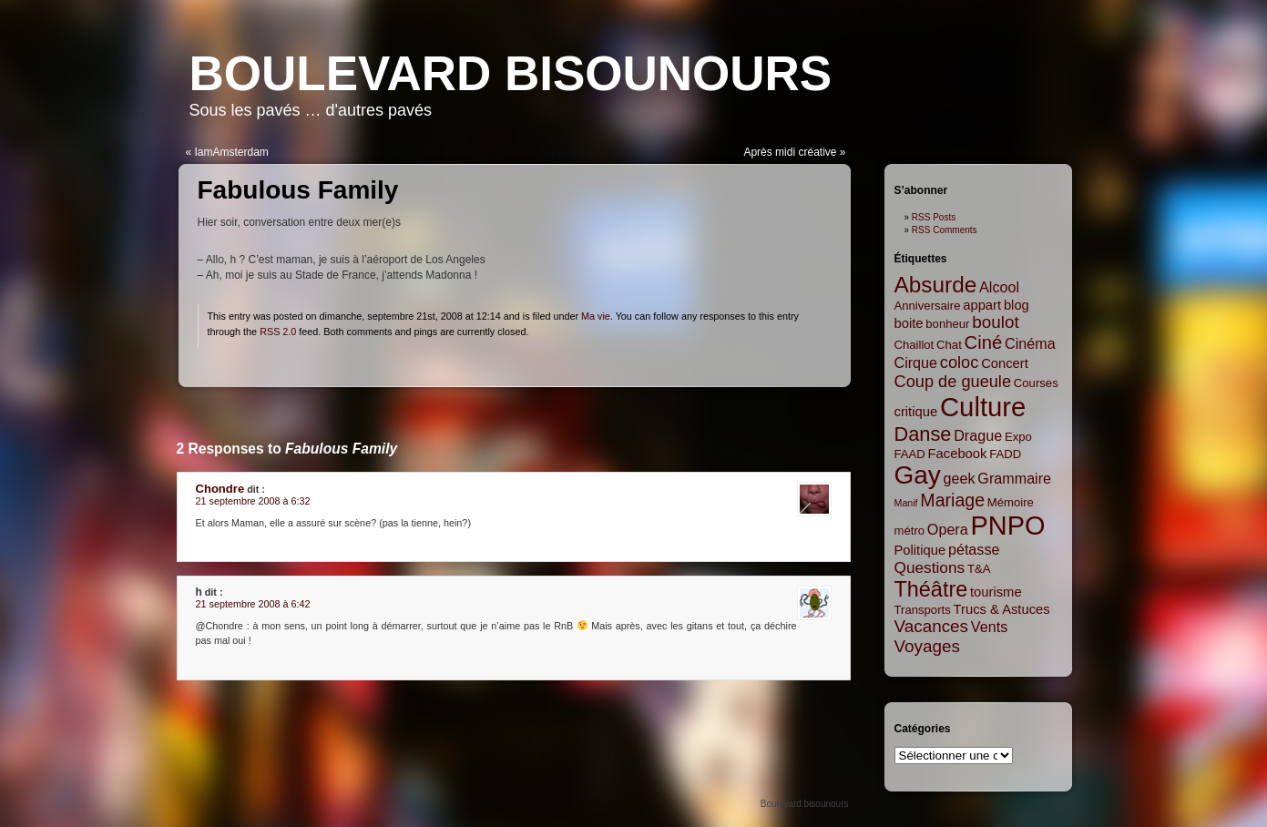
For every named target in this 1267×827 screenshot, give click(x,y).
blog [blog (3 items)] (1016, 305)
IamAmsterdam (232, 152)
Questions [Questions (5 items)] (930, 567)
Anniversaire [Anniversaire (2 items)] (927, 305)
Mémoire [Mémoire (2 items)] (1010, 502)
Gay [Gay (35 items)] (917, 475)
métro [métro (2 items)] (909, 530)
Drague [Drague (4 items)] (978, 435)
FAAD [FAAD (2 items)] (909, 454)
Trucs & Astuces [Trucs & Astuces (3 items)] (1002, 609)
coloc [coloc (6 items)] (959, 362)
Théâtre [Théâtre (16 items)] (931, 589)
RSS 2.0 (278, 331)
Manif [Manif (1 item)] (906, 502)
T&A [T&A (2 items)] (979, 569)
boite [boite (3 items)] (909, 323)
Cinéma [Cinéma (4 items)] (1030, 343)
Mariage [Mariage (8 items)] (952, 500)
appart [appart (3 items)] (982, 305)
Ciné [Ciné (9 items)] (984, 342)
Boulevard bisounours (511, 73)
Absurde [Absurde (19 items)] (935, 284)
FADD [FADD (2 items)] (1005, 454)
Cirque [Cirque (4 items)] (916, 362)
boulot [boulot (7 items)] (995, 322)
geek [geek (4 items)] (960, 478)
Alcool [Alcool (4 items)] (999, 287)
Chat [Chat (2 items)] (949, 345)
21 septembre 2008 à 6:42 (253, 603)
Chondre (220, 488)
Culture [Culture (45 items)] (983, 407)
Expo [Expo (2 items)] (1018, 437)
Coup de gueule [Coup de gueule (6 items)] (953, 382)
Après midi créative (789, 152)
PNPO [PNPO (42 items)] (1008, 525)
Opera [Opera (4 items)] (947, 529)
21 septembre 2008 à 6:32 (253, 500)
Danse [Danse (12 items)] (923, 434)
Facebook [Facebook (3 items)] (957, 453)
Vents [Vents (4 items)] (989, 626)
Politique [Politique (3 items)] (920, 550)
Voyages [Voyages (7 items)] (927, 646)
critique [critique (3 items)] (916, 411)
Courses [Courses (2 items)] (1036, 383)
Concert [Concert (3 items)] (1004, 363)
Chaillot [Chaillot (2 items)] (914, 345)
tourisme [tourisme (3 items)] (996, 592)
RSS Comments (944, 230)
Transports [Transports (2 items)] (922, 610)
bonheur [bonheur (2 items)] (947, 324)
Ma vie (595, 316)
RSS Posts (933, 217)
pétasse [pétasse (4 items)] (974, 549)
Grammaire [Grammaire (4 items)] (1014, 478)
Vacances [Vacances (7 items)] (931, 626)
